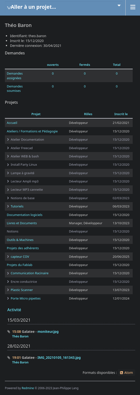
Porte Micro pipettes (26, 298)
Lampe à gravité (22, 173)
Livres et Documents (22, 223)
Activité (14, 309)
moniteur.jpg (48, 331)
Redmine (28, 388)
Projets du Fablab (19, 265)
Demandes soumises (15, 88)
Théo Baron (20, 336)
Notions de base (23, 198)
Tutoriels (17, 206)
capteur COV (20, 256)
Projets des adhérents (23, 248)
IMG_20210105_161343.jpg (59, 357)
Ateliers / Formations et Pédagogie (32, 131)
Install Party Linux (24, 164)
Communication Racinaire (29, 273)
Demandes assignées (15, 75)
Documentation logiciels (24, 215)
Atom (128, 372)
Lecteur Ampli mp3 (24, 181)
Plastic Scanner (22, 290)
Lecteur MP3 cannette (27, 189)
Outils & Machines (20, 240)
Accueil (12, 122)
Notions (12, 231)
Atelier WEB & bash (25, 156)
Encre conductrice (24, 281)
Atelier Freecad (22, 148)
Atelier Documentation (27, 139)
